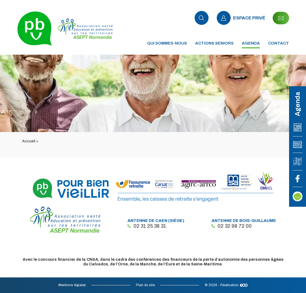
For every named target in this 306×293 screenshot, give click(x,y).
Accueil (28, 141)
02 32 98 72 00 (232, 226)
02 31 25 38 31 (146, 226)
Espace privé (241, 18)
